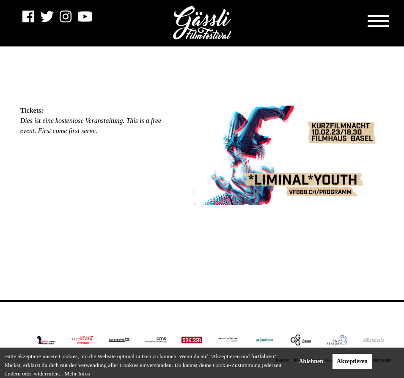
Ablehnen (311, 361)
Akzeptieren (352, 361)
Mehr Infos (77, 373)
